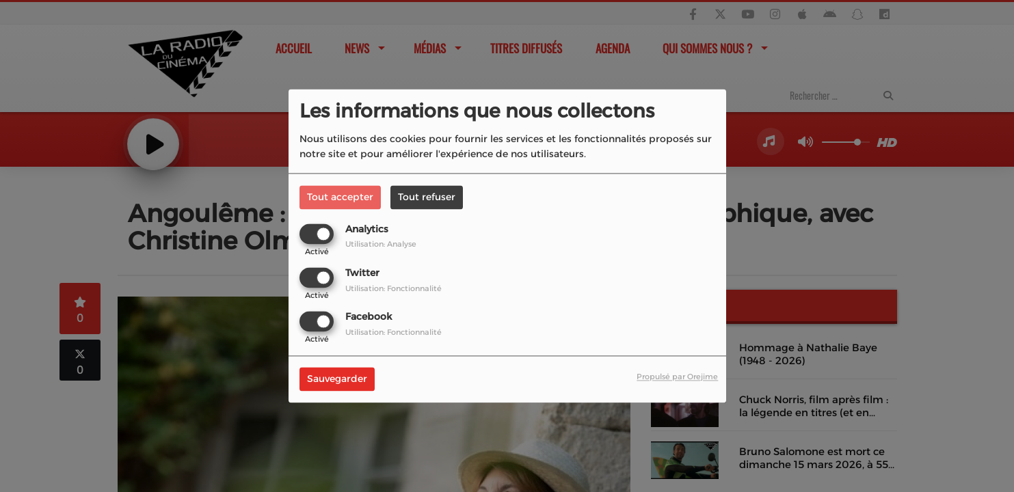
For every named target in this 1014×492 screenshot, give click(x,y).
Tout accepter (340, 197)
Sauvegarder (337, 379)
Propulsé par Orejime (677, 377)
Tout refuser (426, 197)
